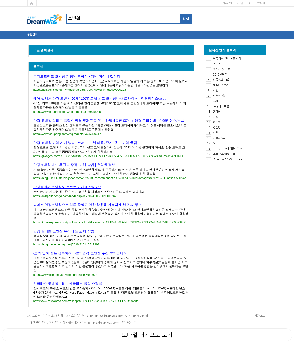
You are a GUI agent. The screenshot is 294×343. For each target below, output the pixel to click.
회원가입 (226, 3)
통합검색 (32, 34)
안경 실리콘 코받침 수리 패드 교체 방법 (63, 231)
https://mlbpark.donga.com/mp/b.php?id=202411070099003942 (75, 196)
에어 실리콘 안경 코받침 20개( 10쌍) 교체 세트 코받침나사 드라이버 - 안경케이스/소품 (99, 98)
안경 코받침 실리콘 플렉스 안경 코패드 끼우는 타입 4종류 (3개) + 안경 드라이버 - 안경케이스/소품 (108, 120)
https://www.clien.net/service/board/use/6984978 (65, 274)
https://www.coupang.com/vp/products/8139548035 (67, 111)
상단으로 (259, 315)
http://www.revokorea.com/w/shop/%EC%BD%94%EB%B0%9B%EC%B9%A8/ (85, 301)
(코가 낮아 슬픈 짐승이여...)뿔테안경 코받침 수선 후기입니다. (80, 253)
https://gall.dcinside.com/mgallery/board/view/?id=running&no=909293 (79, 89)
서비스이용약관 (75, 315)
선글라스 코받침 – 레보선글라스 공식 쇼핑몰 (67, 283)
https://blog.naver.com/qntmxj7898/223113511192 (66, 244)
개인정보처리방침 (53, 315)
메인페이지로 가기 (32, 3)
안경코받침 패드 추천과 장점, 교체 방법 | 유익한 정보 (74, 165)
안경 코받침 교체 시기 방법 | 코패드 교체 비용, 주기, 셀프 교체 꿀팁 (85, 143)
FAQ (249, 3)
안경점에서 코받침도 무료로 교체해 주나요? (67, 187)
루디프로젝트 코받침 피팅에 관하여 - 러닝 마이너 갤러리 (76, 76)
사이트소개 (33, 315)
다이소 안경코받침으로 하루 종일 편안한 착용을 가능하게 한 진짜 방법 (87, 205)
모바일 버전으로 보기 (147, 335)
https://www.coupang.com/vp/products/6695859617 (67, 134)
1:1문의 (261, 3)
